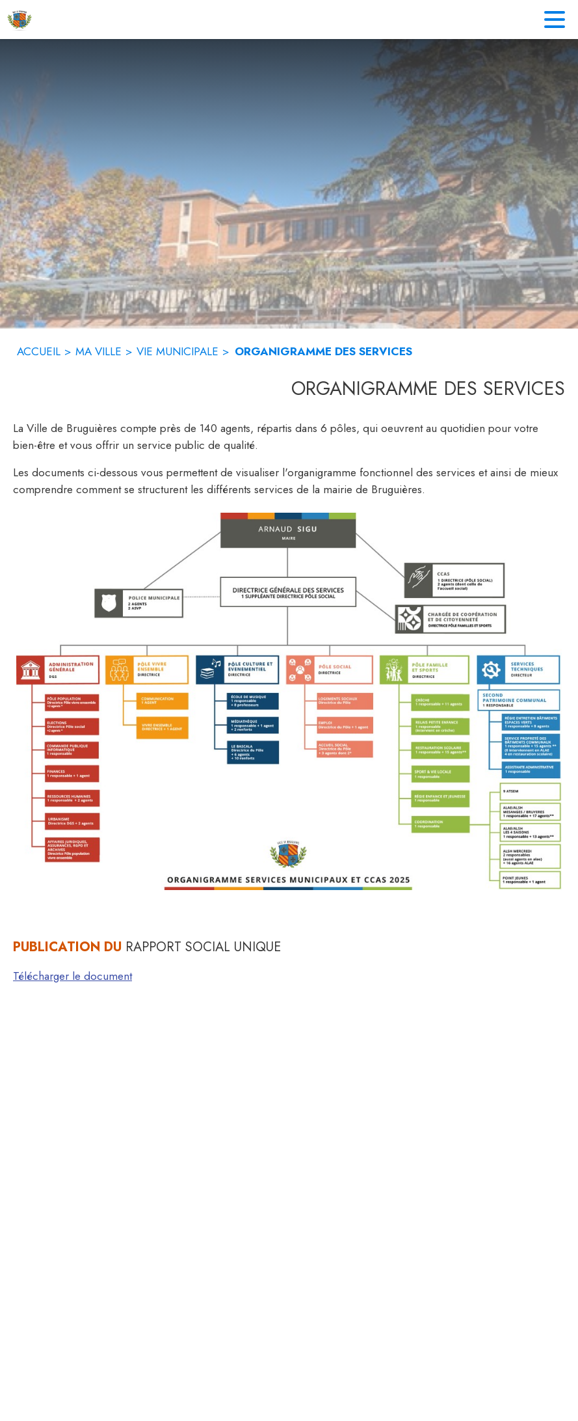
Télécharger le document (72, 976)
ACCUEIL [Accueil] (38, 351)
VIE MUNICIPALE (177, 351)
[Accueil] (20, 20)
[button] (289, 701)
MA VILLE (98, 351)
